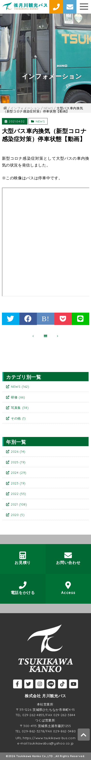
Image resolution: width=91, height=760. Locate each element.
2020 (18, 515)
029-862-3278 (33, 731)
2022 (18, 494)
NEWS (40, 121)
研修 (18, 397)
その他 (18, 418)
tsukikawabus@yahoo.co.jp (51, 743)
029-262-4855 (33, 715)
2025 (18, 462)
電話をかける (23, 588)
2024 (18, 473)
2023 (18, 483)
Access (68, 588)
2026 (18, 451)
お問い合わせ (68, 558)
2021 (19, 504)
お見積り (23, 558)
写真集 (20, 408)
